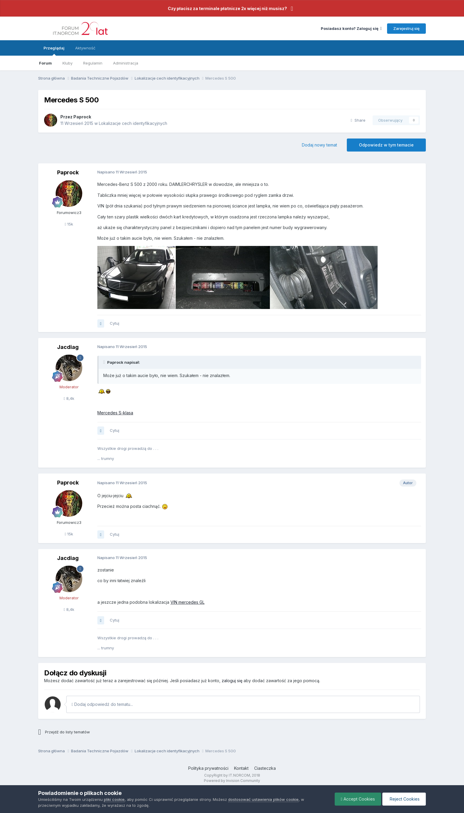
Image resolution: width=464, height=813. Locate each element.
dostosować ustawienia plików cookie (263, 799)
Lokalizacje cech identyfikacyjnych (133, 123)
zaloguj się (232, 680)
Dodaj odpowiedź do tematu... (102, 704)
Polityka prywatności (208, 768)
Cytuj (114, 323)
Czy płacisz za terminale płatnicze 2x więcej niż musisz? (227, 8)
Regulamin (92, 63)
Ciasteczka (265, 768)
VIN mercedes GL (187, 602)
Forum (45, 63)
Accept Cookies (358, 798)
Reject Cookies (404, 798)
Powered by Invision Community (232, 780)
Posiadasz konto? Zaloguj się (351, 28)
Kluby (67, 63)
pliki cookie (114, 799)
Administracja (125, 63)
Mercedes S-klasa (115, 412)
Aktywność (85, 48)
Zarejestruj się (406, 28)
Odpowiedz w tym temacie (386, 144)
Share (358, 120)
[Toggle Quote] (104, 362)
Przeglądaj (54, 51)
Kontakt (241, 768)
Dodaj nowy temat (319, 144)
